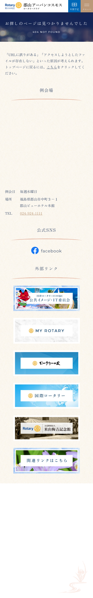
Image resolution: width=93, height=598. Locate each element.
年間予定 (31, 559)
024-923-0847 (25, 521)
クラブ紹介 (29, 547)
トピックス (51, 559)
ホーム (10, 547)
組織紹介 (75, 547)
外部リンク (73, 559)
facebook (46, 250)
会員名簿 (12, 559)
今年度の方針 (53, 547)
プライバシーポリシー (22, 571)
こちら (52, 66)
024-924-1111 (31, 213)
